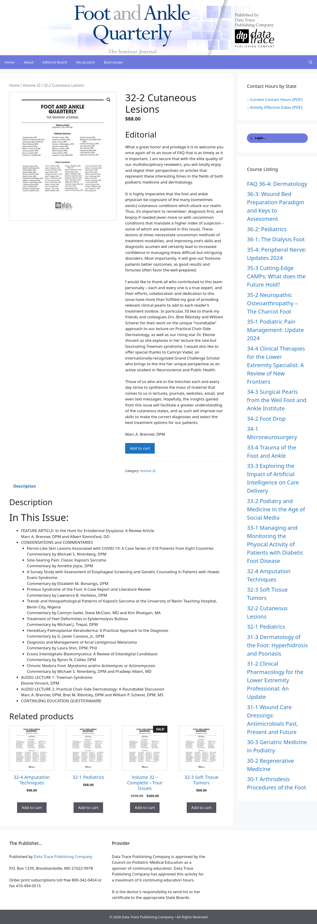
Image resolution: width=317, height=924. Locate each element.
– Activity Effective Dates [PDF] (274, 107)
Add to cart (140, 448)
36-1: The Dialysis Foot (276, 239)
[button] (108, 100)
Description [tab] (24, 486)
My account (85, 62)
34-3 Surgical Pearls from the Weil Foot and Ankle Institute (276, 400)
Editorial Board (55, 62)
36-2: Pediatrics (267, 229)
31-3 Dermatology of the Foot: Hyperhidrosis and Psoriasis (277, 645)
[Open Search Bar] (310, 62)
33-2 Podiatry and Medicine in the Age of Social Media (276, 509)
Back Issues (113, 62)
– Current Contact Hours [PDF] (274, 99)
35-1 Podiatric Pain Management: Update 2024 (275, 330)
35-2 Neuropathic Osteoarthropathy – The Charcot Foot (272, 303)
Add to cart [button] (32, 807)
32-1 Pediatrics (266, 626)
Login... (258, 138)
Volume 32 (32, 85)
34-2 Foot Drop (266, 418)
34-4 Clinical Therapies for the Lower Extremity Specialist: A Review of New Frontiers (276, 365)
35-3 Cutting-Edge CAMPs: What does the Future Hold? (276, 276)
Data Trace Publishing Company (63, 856)
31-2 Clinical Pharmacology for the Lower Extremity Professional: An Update (275, 680)
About (29, 62)
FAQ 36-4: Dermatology (277, 183)
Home (10, 62)
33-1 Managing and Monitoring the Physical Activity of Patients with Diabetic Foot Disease (275, 544)
